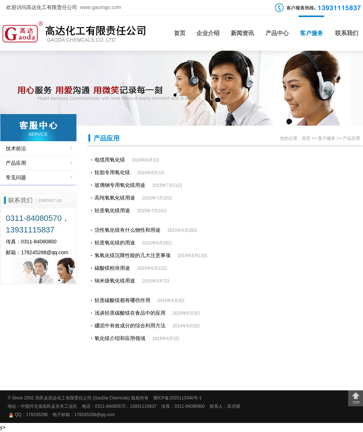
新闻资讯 (242, 33)
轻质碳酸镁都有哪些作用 (122, 300)
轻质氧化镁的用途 (115, 243)
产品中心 (277, 33)
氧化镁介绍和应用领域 (120, 338)
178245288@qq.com (44, 252)
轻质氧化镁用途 (112, 210)
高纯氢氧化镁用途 (115, 198)
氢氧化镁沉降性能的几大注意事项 (133, 255)
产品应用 (16, 163)
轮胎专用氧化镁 (112, 172)
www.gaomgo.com (100, 7)
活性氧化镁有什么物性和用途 (127, 230)
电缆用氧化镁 (110, 160)
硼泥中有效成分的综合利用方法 (130, 325)
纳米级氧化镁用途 (115, 281)
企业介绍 (208, 33)
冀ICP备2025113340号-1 (177, 397)
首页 (179, 33)
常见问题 (16, 177)
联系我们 (346, 33)
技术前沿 (16, 148)
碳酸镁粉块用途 (112, 268)
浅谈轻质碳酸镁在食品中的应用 (130, 313)
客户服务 (311, 33)
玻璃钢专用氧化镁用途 (120, 185)
